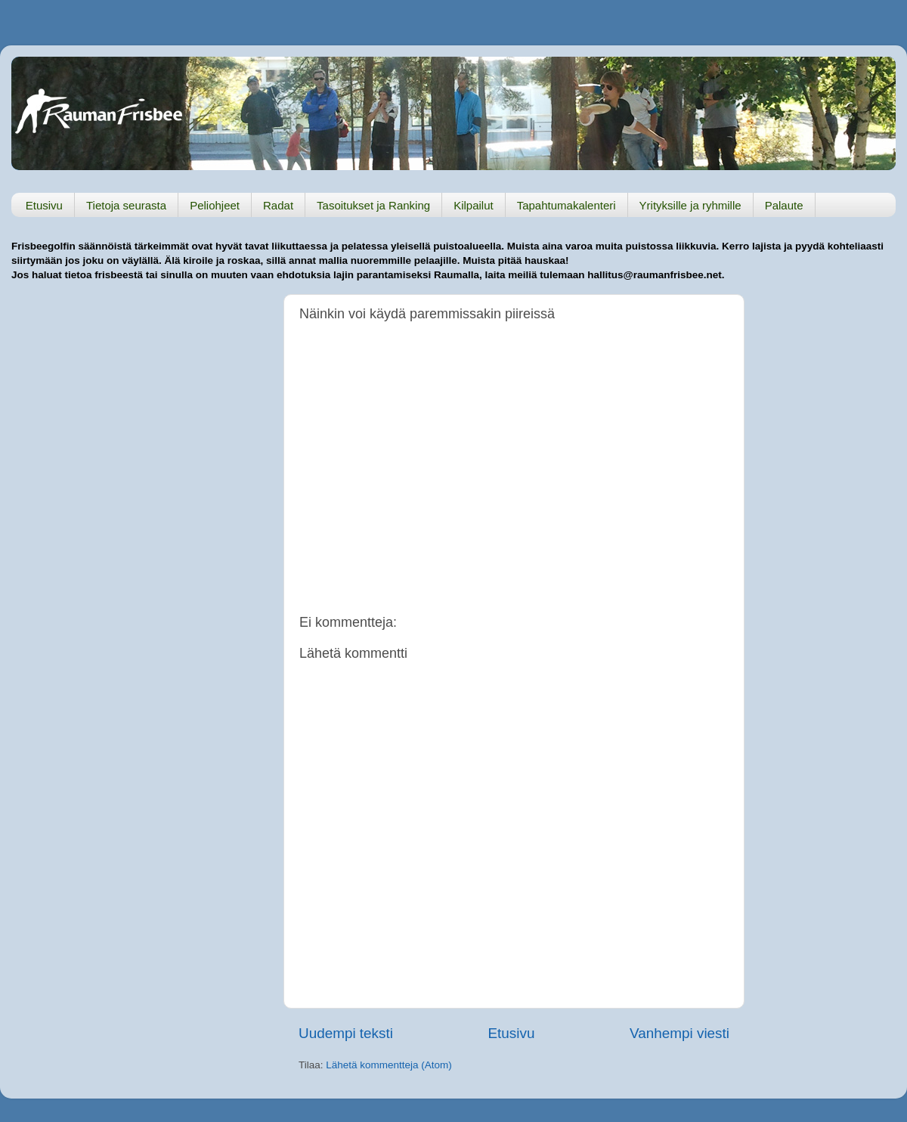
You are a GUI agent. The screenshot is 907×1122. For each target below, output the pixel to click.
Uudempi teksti (346, 1033)
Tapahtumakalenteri (566, 205)
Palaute (784, 205)
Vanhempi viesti (679, 1033)
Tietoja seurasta (126, 205)
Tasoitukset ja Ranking (373, 205)
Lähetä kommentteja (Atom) (389, 1065)
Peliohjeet (215, 205)
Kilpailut (474, 205)
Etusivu (44, 205)
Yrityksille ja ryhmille (690, 205)
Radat (278, 205)
